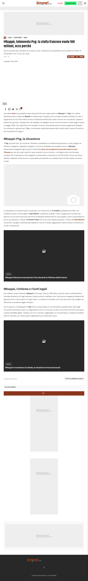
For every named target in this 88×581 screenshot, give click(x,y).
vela (14, 113)
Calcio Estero (18, 38)
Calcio (10, 38)
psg (77, 57)
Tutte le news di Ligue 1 (74, 379)
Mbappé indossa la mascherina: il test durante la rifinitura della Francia (36, 277)
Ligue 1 (25, 38)
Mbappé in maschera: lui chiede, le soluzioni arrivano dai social (32, 367)
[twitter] (13, 109)
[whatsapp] (9, 109)
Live (61, 3)
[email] (17, 109)
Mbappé (81, 57)
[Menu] (3, 3)
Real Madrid (71, 57)
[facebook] (5, 109)
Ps (28, 128)
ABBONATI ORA (70, 3)
